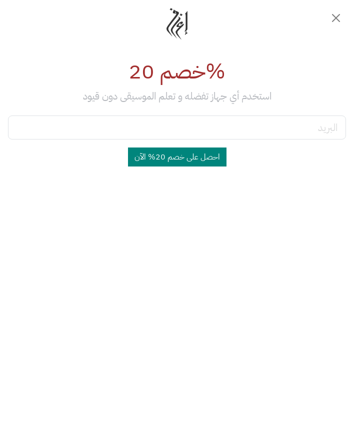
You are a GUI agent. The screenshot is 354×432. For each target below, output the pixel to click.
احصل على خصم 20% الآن (177, 157)
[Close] (336, 18)
